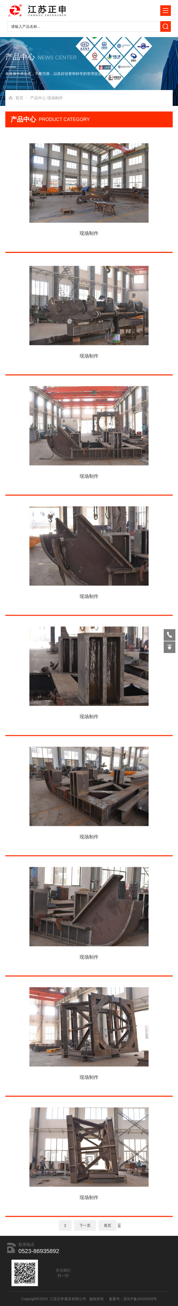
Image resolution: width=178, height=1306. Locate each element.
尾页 (107, 1227)
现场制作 (55, 98)
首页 (19, 98)
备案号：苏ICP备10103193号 (127, 1299)
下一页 (85, 1227)
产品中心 (38, 98)
